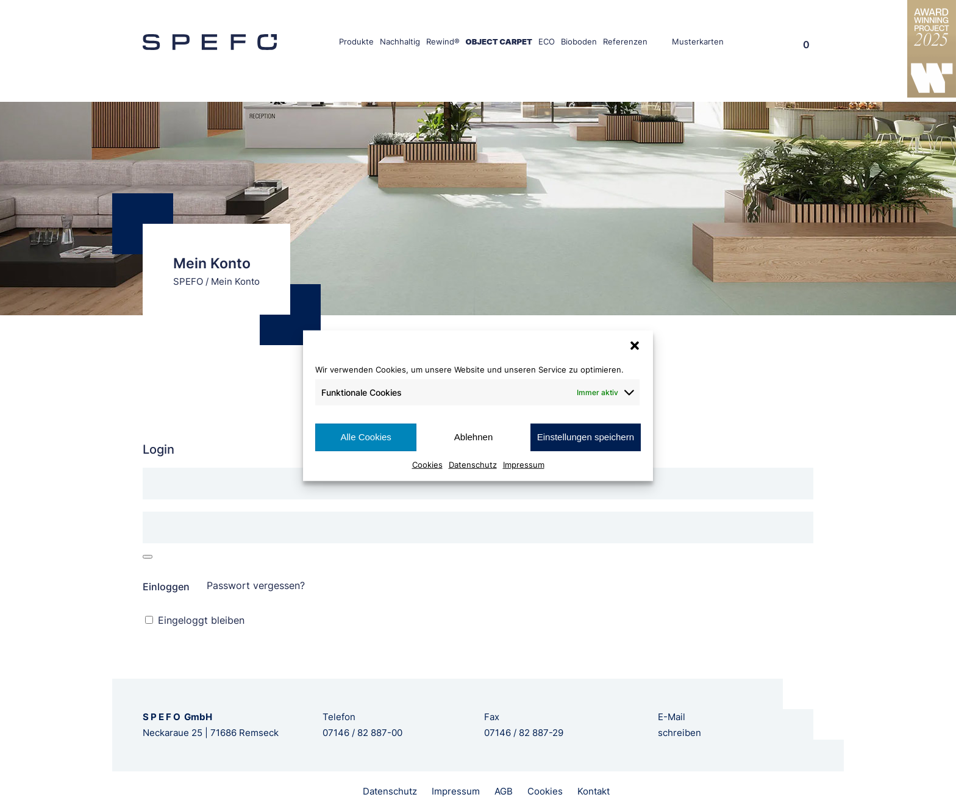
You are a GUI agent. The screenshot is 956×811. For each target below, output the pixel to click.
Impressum (523, 464)
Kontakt (593, 791)
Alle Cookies (365, 437)
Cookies (427, 464)
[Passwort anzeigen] (147, 557)
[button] (635, 346)
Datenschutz (473, 464)
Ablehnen (473, 437)
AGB (503, 791)
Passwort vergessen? (256, 585)
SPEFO (188, 281)
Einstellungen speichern (585, 437)
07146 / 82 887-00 (362, 732)
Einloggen (166, 587)
